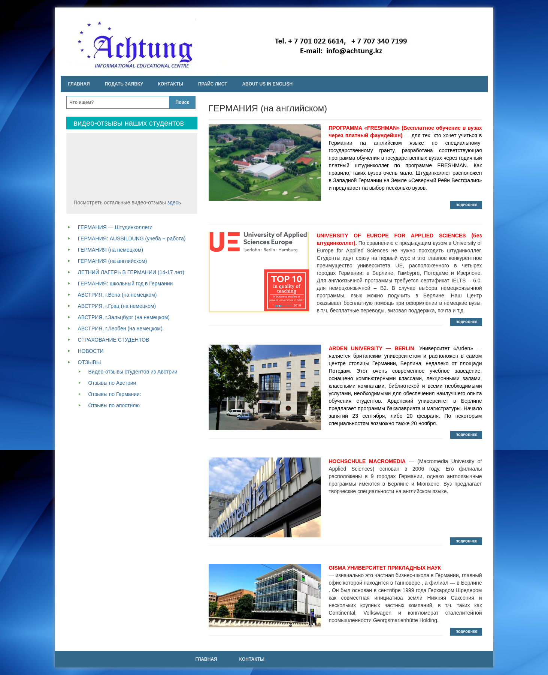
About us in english (267, 84)
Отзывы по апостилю (114, 405)
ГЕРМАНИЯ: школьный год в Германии (125, 283)
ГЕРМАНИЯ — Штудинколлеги (115, 227)
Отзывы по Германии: (114, 394)
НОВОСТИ (91, 351)
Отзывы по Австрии (112, 383)
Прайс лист (212, 84)
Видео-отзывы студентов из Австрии (133, 372)
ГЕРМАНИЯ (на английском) (112, 261)
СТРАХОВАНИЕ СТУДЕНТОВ (113, 340)
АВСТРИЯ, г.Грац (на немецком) (117, 306)
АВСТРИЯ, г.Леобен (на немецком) (120, 329)
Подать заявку (124, 84)
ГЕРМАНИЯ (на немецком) (110, 250)
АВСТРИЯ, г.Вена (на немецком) (117, 295)
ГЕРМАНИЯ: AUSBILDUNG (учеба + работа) (132, 239)
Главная (79, 84)
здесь (174, 203)
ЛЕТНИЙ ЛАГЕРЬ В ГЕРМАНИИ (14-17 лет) (131, 272)
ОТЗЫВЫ (89, 362)
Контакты (170, 84)
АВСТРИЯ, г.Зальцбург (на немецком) (124, 317)
